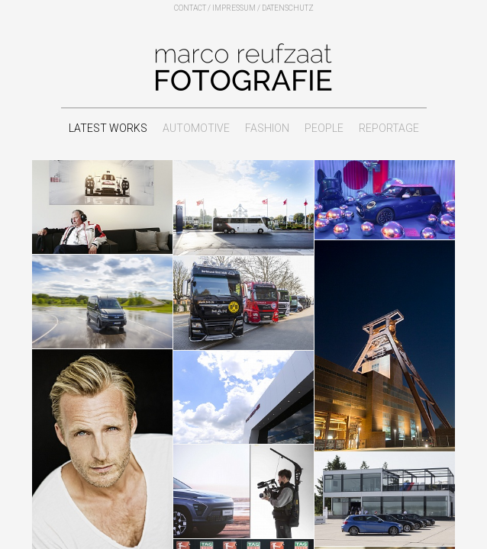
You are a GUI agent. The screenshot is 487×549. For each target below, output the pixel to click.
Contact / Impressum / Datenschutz (244, 8)
